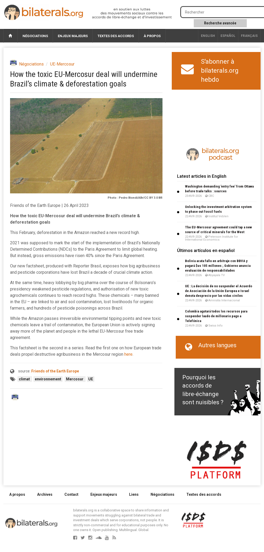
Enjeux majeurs (73, 36)
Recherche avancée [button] (220, 23)
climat (25, 379)
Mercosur (75, 379)
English (208, 36)
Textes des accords (116, 36)
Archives (44, 494)
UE (90, 379)
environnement (48, 379)
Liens (134, 494)
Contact (71, 494)
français (249, 36)
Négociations (35, 36)
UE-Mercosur (62, 64)
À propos (152, 36)
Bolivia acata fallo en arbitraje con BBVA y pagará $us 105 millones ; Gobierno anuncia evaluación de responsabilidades (217, 265)
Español (228, 36)
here (128, 354)
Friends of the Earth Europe (55, 371)
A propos (17, 494)
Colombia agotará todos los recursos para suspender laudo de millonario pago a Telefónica (216, 316)
